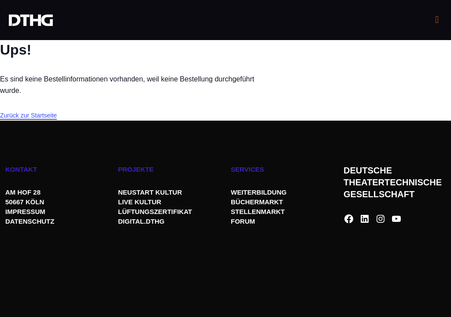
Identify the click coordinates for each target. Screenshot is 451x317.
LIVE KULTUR (139, 202)
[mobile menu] (436, 19)
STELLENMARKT (258, 211)
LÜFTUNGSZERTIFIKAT (155, 211)
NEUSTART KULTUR (150, 192)
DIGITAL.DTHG (141, 221)
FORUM (243, 221)
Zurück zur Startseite (28, 115)
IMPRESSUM (25, 211)
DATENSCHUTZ (30, 221)
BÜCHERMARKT (257, 202)
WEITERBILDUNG (259, 192)
